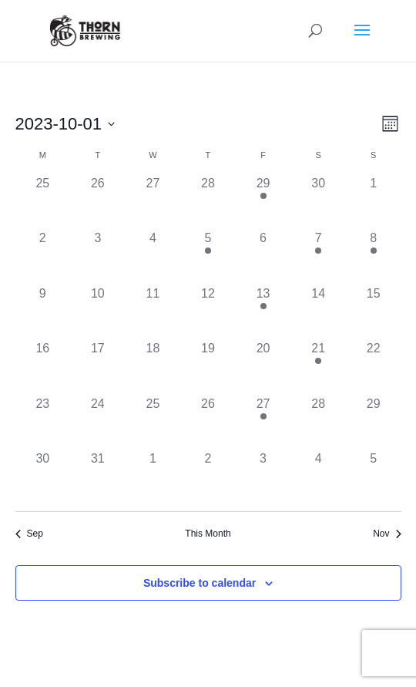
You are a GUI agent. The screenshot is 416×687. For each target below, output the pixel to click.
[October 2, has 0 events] (43, 257)
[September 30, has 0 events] (318, 202)
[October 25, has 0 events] (153, 422)
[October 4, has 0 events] (153, 257)
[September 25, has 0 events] (43, 202)
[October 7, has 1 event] (318, 257)
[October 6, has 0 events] (263, 257)
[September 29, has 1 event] (263, 202)
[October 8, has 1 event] (373, 257)
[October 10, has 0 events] (98, 312)
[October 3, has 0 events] (98, 257)
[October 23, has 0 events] (43, 422)
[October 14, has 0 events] (318, 312)
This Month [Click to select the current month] (207, 533)
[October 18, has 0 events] (153, 367)
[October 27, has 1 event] (263, 422)
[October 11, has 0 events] (153, 312)
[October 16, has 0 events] (43, 367)
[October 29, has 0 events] (373, 422)
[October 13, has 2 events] (263, 312)
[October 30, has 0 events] (43, 477)
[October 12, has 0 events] (208, 312)
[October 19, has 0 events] (208, 367)
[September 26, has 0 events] (98, 202)
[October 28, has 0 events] (318, 422)
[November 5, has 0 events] (373, 477)
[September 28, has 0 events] (208, 202)
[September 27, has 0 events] (153, 202)
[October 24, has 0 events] (98, 422)
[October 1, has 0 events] (373, 202)
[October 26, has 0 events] (208, 422)
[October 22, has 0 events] (373, 367)
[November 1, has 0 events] (153, 477)
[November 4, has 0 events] (318, 477)
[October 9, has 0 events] (43, 312)
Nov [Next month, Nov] (387, 533)
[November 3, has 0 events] (263, 477)
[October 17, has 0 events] (98, 367)
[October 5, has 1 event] (208, 257)
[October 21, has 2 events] (318, 367)
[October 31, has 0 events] (98, 477)
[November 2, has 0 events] (208, 477)
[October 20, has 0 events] (263, 367)
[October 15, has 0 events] (373, 312)
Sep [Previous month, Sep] (29, 533)
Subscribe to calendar (199, 583)
